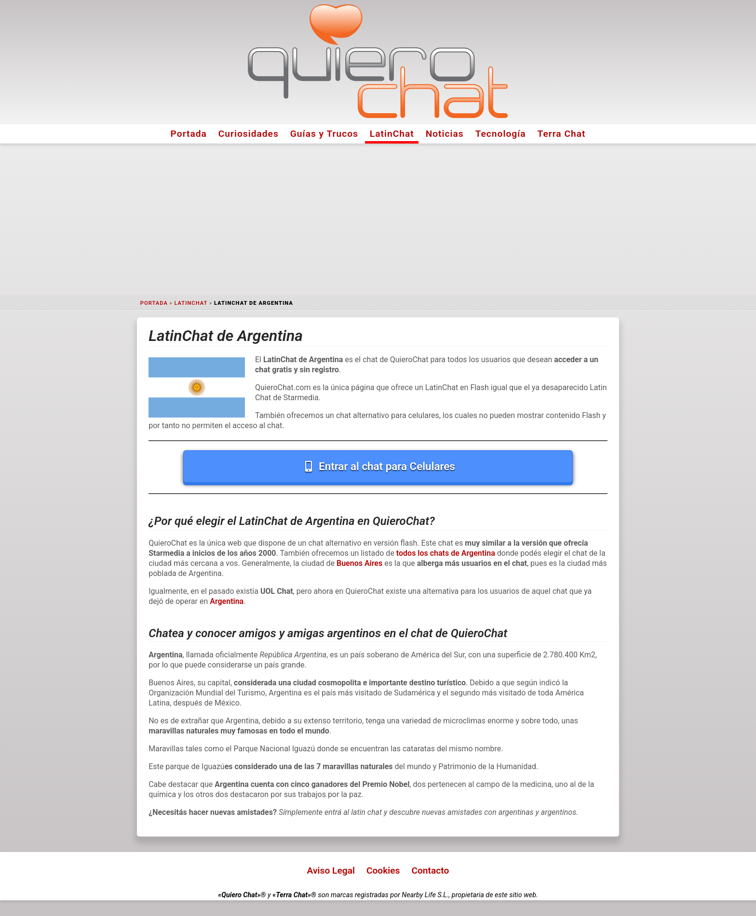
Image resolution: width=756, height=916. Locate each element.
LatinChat (392, 133)
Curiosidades (248, 133)
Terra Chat (562, 133)
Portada (189, 133)
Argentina (226, 601)
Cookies (383, 870)
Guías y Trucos (324, 133)
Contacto (430, 870)
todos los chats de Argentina (445, 553)
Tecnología (500, 133)
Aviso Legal (331, 870)
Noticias (445, 133)
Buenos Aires (359, 563)
